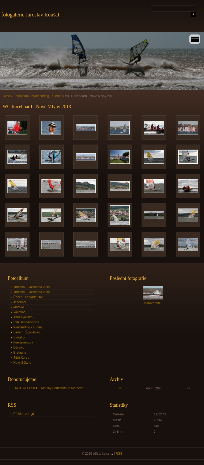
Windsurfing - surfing (46, 96)
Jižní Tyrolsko (22, 317)
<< (120, 388)
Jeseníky (19, 302)
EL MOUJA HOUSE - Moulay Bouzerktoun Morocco (46, 388)
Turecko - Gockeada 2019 (31, 287)
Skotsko (19, 337)
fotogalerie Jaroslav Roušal (30, 15)
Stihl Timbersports (26, 322)
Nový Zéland (22, 362)
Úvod (6, 96)
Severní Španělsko (26, 332)
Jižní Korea (21, 357)
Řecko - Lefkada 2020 (28, 297)
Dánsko (18, 347)
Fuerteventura (23, 342)
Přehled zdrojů (23, 414)
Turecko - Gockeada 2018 (31, 292)
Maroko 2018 (153, 303)
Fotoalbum (21, 96)
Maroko (18, 307)
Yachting (19, 312)
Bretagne (19, 352)
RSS (119, 453)
